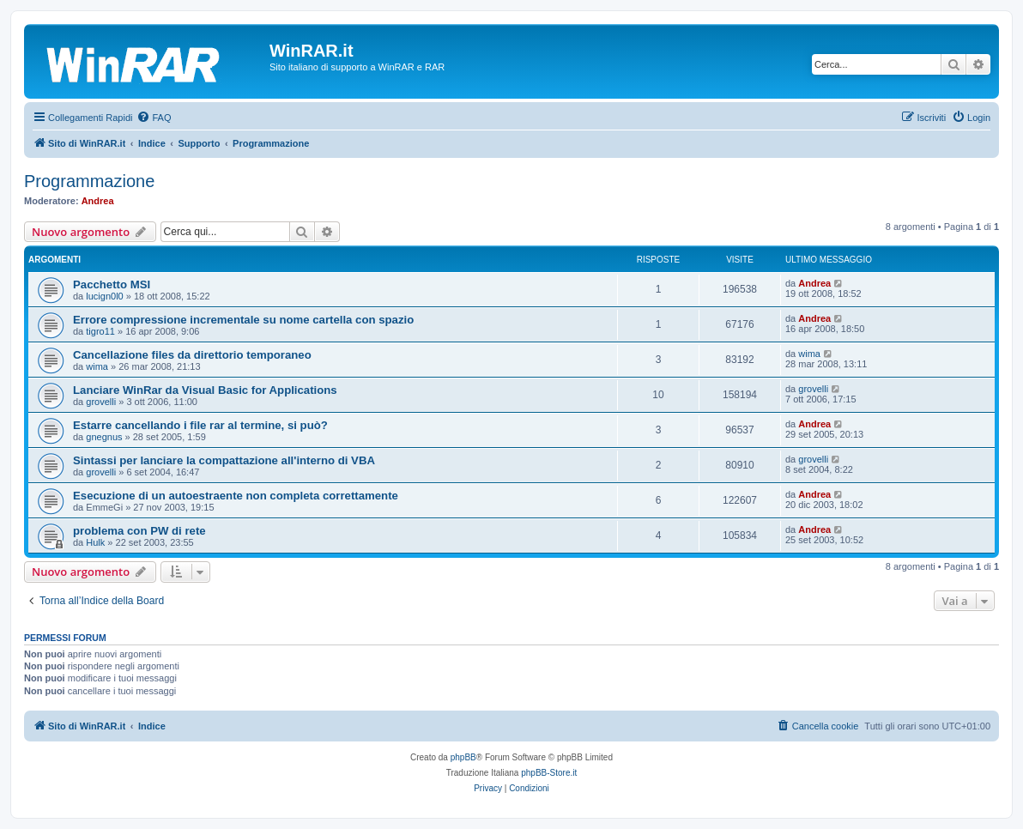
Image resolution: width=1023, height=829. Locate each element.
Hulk (95, 542)
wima (97, 366)
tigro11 (100, 331)
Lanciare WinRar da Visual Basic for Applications (205, 390)
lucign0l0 (104, 296)
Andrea (98, 201)
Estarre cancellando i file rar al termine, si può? (200, 425)
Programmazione (89, 181)
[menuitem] (153, 117)
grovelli (101, 401)
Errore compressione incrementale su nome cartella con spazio (243, 319)
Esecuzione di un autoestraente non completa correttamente (235, 495)
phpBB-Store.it (549, 773)
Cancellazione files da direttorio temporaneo (192, 354)
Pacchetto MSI (111, 284)
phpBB (463, 757)
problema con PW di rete (139, 530)
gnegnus (104, 437)
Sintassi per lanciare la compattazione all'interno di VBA (224, 460)
